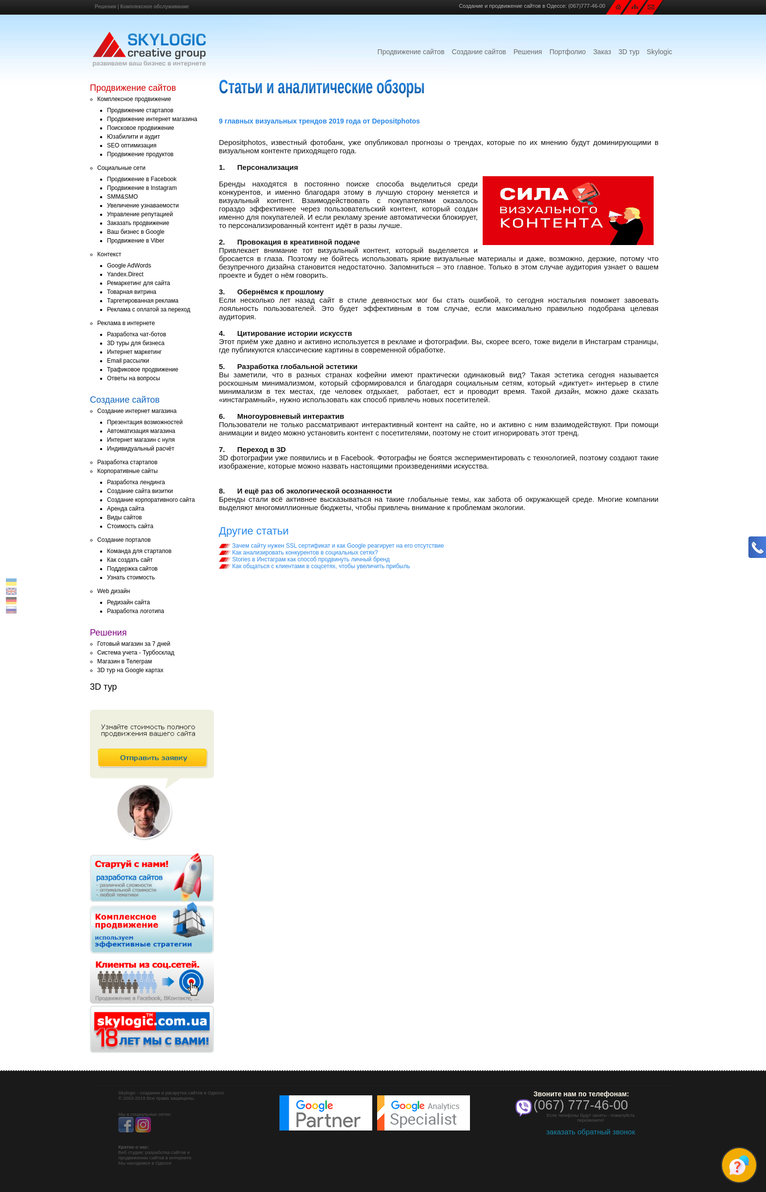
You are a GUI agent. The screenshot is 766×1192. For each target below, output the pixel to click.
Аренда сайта (125, 508)
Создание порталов (123, 539)
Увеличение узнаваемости (143, 205)
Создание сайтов (479, 52)
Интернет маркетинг (134, 352)
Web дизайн (113, 591)
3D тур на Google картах (130, 670)
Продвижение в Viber (135, 240)
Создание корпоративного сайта (151, 499)
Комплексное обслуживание (154, 6)
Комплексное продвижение (134, 99)
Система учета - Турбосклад (135, 652)
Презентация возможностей (145, 422)
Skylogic (659, 52)
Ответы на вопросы (133, 378)
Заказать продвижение (138, 223)
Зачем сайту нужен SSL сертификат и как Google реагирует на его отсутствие (331, 545)
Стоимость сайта (130, 526)
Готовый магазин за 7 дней (133, 643)
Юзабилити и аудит (133, 136)
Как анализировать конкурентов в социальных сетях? (298, 552)
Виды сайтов (124, 517)
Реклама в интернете (126, 323)
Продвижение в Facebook (141, 179)
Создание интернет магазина (136, 411)
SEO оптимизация (131, 145)
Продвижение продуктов (140, 154)
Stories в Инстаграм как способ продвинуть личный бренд (304, 559)
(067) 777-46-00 (580, 1105)
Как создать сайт (130, 559)
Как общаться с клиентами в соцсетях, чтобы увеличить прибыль (314, 566)
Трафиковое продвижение (142, 369)
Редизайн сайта (128, 602)
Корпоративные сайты (127, 471)
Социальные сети (121, 167)
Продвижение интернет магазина (152, 119)
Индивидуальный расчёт (140, 448)
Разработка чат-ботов (136, 334)
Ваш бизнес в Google (136, 231)
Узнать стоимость (131, 577)
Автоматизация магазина (141, 431)
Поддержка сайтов (132, 568)
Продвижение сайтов (411, 52)
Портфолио (568, 52)
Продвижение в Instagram (142, 188)
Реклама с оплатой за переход (149, 309)
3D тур (628, 52)
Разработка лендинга (136, 482)
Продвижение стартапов (140, 110)
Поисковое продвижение (140, 127)
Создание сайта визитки (140, 491)
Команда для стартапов (139, 551)
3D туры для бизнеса (136, 343)
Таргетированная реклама (142, 300)
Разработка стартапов (127, 462)
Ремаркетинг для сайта (138, 283)
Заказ (602, 52)
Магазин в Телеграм (124, 661)
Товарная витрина (131, 291)
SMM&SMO (122, 196)
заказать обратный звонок (590, 1132)
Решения (105, 6)
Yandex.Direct (125, 274)
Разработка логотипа (135, 611)
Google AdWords (129, 265)
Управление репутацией (140, 214)
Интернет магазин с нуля (141, 439)
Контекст (109, 254)
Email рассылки (128, 360)
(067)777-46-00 (586, 6)
